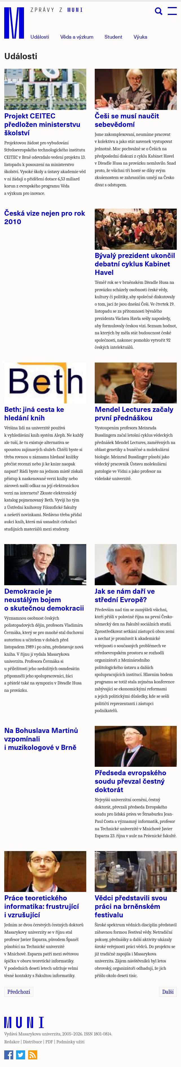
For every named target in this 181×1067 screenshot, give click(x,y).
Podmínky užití (70, 1041)
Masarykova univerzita (39, 1034)
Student (113, 36)
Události (39, 36)
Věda (77, 36)
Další (168, 992)
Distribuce (32, 1041)
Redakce (11, 1041)
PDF (49, 1041)
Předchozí (18, 992)
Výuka (140, 36)
